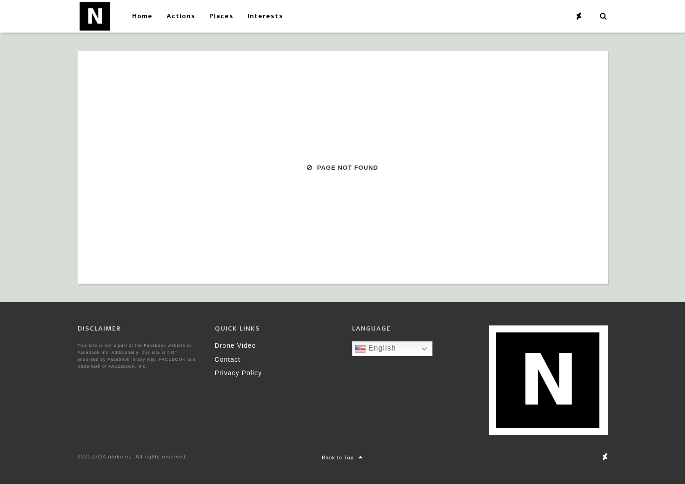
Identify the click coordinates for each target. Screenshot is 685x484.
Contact (228, 359)
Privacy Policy (238, 373)
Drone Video (235, 345)
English (375, 348)
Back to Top (342, 457)
